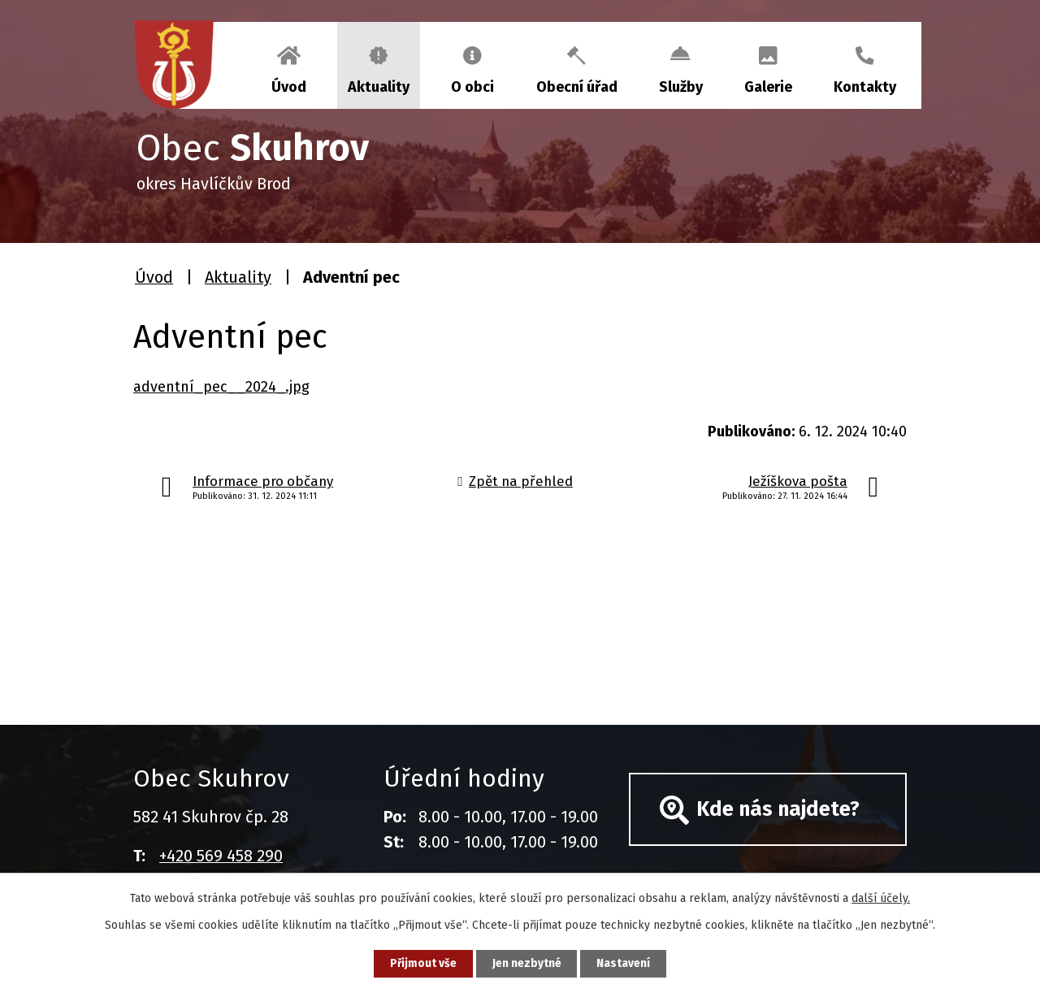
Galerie (768, 87)
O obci (472, 87)
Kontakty (865, 87)
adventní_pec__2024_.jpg (221, 387)
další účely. (881, 897)
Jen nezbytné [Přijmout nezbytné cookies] (526, 963)
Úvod (288, 87)
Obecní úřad (577, 87)
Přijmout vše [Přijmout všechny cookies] (421, 963)
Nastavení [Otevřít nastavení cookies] (625, 963)
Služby (681, 87)
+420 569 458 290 (221, 855)
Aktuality (379, 87)
